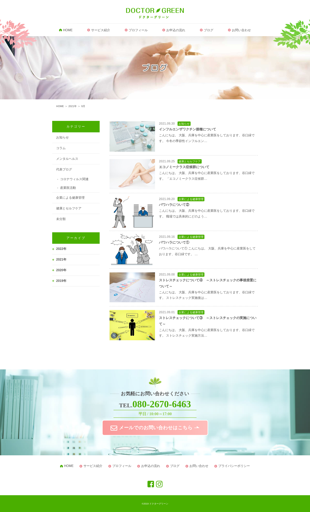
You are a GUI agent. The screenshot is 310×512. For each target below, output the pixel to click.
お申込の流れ (175, 30)
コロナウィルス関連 (74, 179)
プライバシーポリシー (234, 466)
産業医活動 (68, 187)
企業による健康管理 (70, 197)
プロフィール (138, 30)
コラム (61, 148)
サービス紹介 (100, 30)
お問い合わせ (241, 30)
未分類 (61, 219)
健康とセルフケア (68, 208)
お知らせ (62, 137)
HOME (68, 30)
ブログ (208, 30)
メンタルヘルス (67, 158)
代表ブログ (64, 169)
